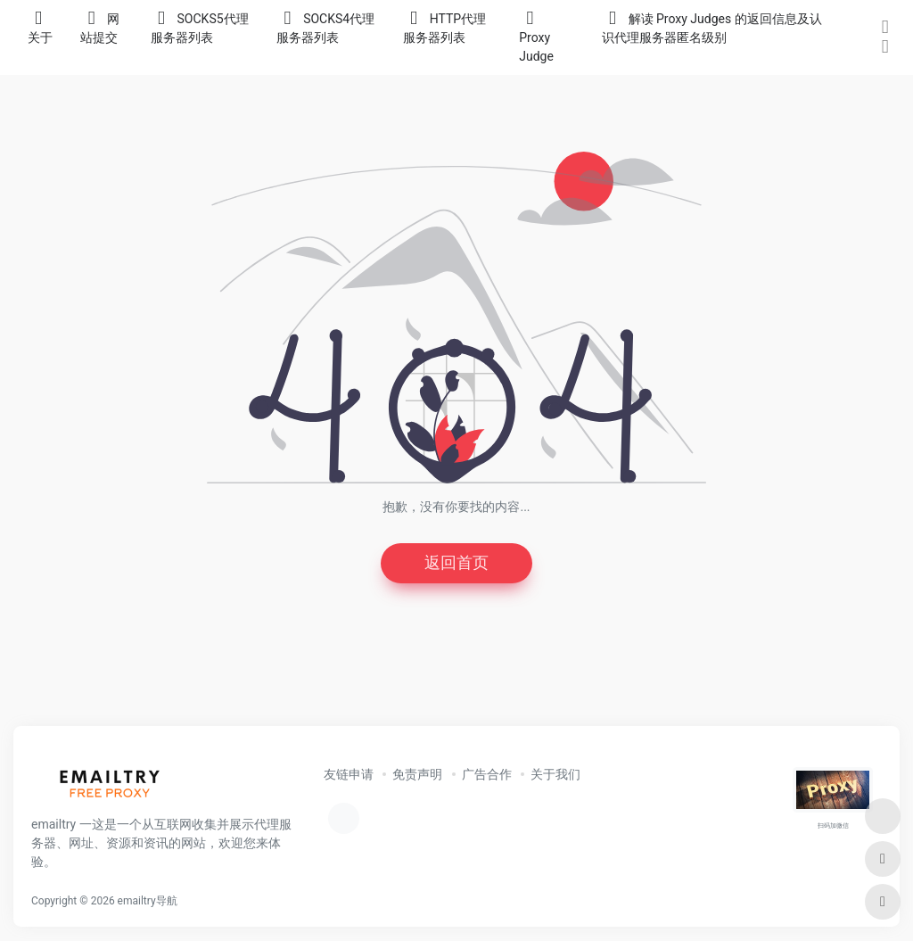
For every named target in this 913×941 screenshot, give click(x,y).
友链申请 (349, 774)
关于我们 (555, 774)
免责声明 (417, 774)
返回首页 (456, 563)
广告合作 (487, 774)
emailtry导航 (147, 901)
